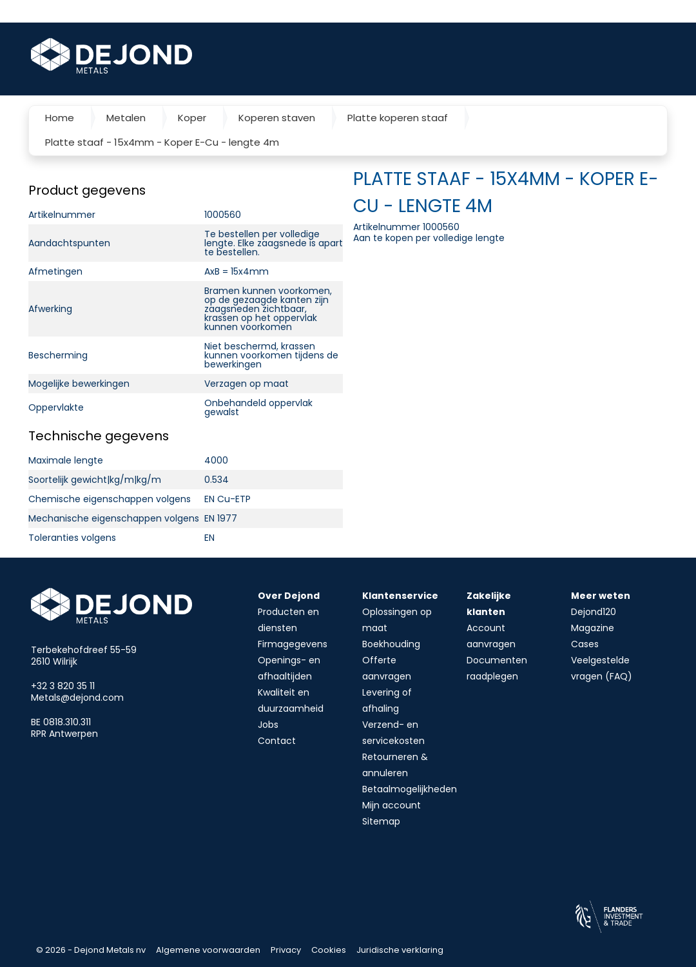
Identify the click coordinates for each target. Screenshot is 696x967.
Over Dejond (289, 595)
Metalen (126, 117)
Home (59, 117)
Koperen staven (276, 117)
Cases (585, 644)
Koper (192, 117)
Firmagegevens (292, 644)
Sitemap (381, 821)
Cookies (328, 950)
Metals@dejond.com (77, 697)
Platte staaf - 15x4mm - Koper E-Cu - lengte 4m (162, 142)
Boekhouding (391, 644)
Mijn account (391, 805)
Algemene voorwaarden (208, 950)
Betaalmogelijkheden (409, 789)
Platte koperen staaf (397, 117)
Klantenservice (400, 595)
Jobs (268, 724)
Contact (277, 740)
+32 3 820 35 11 (63, 685)
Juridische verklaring (399, 950)
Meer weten (600, 595)
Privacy (286, 950)
